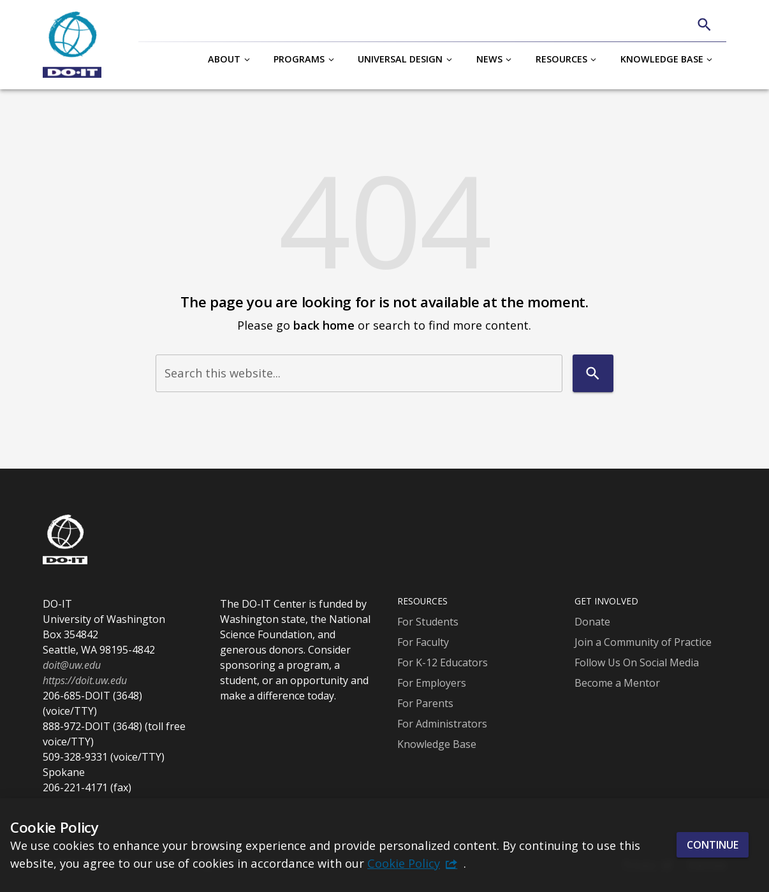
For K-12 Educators (442, 662)
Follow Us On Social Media (637, 662)
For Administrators (442, 724)
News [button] (489, 59)
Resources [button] (561, 59)
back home (324, 325)
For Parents (425, 703)
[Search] (704, 24)
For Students (427, 622)
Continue (712, 845)
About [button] (224, 59)
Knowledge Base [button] (661, 59)
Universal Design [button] (400, 59)
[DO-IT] (72, 44)
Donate (592, 622)
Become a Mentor (617, 683)
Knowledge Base (436, 744)
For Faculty (423, 642)
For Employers (431, 683)
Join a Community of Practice (643, 642)
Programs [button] (299, 59)
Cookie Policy (403, 863)
